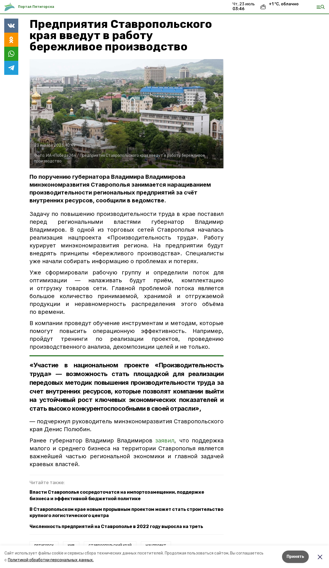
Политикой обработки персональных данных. (51, 560)
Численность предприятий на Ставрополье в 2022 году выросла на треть (116, 526)
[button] (127, 113)
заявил (164, 440)
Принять (295, 556)
